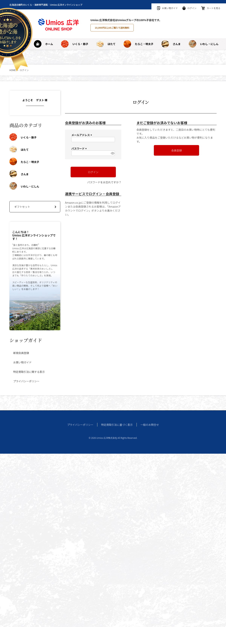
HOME (12, 70)
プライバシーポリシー (26, 381)
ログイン (189, 8)
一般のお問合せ (149, 425)
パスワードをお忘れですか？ (104, 182)
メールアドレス (82, 135)
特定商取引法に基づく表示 (117, 425)
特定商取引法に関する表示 (29, 372)
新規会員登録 (21, 353)
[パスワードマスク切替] (112, 153)
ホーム (43, 44)
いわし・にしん (203, 44)
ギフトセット (22, 207)
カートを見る (210, 8)
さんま (171, 44)
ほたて (105, 44)
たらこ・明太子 (138, 44)
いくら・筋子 (74, 44)
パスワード (79, 148)
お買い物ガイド (167, 8)
